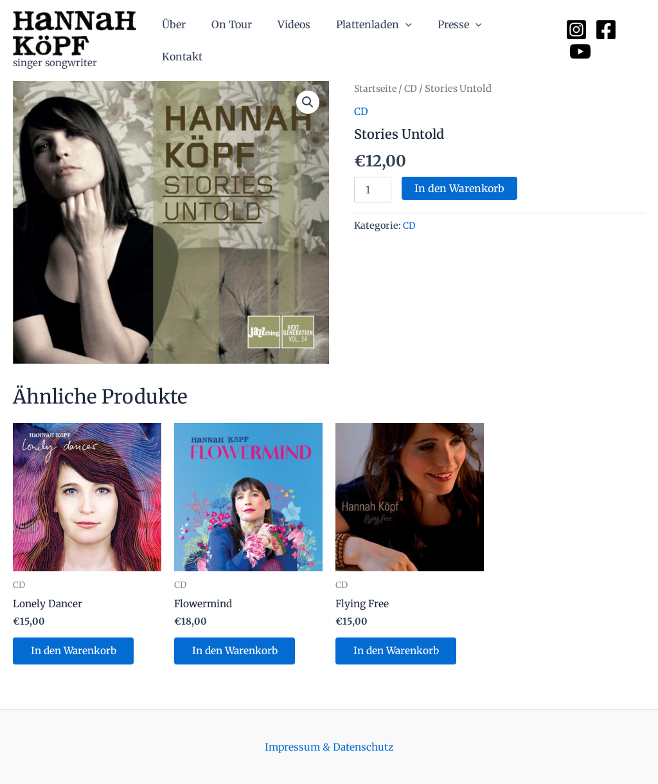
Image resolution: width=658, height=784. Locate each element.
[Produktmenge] (372, 189)
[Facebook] (605, 40)
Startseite (376, 88)
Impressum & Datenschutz (329, 746)
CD (413, 88)
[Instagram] (575, 40)
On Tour (246, 40)
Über (193, 40)
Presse (458, 40)
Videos (303, 40)
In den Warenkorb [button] (77, 652)
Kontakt (521, 40)
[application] (409, 40)
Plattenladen (378, 40)
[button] (307, 102)
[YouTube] (634, 40)
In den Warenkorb (459, 188)
